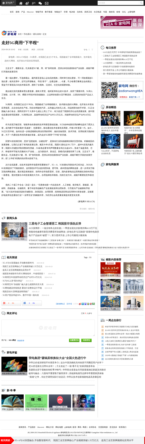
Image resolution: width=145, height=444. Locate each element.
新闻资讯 (22, 427)
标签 (118, 12)
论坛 (124, 12)
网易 (84, 427)
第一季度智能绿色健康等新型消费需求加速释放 (122, 74)
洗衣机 (80, 12)
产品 (23, 12)
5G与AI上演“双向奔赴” (13, 281)
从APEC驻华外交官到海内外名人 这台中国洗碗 (110, 130)
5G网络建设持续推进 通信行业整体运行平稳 (22, 288)
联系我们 (122, 427)
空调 (65, 12)
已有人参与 (86, 313)
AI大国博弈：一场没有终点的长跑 (117, 63)
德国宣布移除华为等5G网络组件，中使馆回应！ (24, 274)
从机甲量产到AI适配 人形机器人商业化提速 (121, 352)
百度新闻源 (103, 427)
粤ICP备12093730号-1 (79, 435)
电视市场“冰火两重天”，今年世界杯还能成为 (133, 130)
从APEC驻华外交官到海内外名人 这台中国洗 (122, 330)
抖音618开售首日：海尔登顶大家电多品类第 (122, 337)
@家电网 (131, 12)
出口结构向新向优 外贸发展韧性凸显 (119, 359)
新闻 (17, 12)
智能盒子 (58, 12)
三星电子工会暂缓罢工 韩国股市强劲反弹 (120, 56)
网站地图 (59, 427)
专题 (105, 12)
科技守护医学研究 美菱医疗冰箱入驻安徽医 (121, 327)
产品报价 (31, 427)
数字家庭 (48, 12)
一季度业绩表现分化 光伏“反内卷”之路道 (120, 345)
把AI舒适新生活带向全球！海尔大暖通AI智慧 (122, 334)
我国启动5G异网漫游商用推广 (16, 291)
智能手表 (39, 12)
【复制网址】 (60, 304)
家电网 (9, 3)
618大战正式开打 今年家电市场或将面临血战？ (122, 52)
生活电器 (97, 12)
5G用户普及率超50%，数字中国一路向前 (21, 295)
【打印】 (69, 304)
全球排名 (92, 427)
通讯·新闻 (37, 34)
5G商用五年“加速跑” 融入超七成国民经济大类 (23, 284)
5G (90, 257)
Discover (30, 12)
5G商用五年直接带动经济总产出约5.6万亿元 (22, 277)
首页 (12, 12)
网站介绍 (50, 427)
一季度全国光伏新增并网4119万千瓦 (118, 59)
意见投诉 (113, 427)
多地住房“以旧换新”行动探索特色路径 (119, 66)
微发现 (112, 12)
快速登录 (20, 341)
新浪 (74, 427)
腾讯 (79, 427)
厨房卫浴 (88, 12)
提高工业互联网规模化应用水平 (17, 270)
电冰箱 (72, 12)
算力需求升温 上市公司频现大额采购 (118, 70)
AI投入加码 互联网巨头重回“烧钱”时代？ (120, 341)
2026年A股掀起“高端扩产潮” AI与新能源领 (121, 355)
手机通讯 (27, 34)
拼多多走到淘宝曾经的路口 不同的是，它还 (121, 348)
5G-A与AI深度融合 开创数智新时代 (18, 263)
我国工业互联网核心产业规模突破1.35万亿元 (22, 266)
